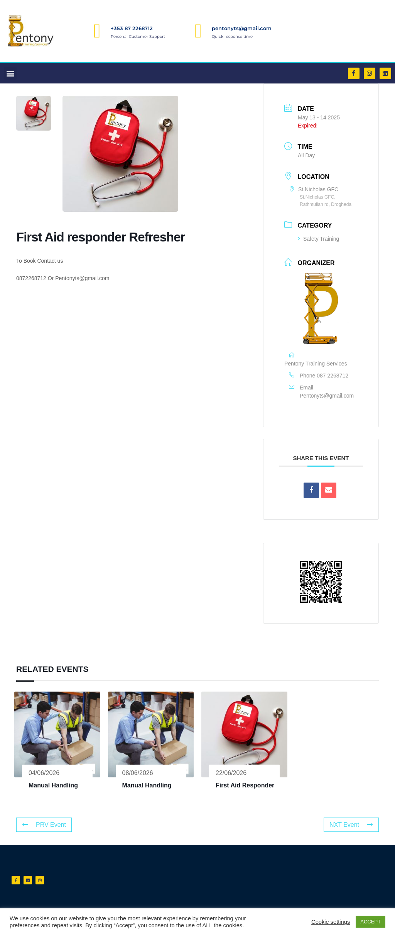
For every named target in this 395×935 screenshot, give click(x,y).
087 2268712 (332, 375)
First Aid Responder (245, 785)
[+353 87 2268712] (97, 31)
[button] (10, 73)
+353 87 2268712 (132, 28)
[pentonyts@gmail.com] (198, 31)
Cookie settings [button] (330, 922)
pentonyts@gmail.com (242, 28)
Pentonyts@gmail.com (327, 396)
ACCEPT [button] (370, 922)
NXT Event (351, 824)
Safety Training (318, 239)
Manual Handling (53, 785)
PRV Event (44, 824)
